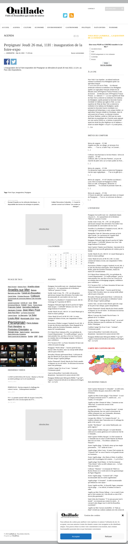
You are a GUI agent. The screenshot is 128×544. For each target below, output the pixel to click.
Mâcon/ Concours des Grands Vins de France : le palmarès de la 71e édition (103, 316)
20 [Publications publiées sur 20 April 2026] (50, 263)
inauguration (20, 192)
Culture (27, 27)
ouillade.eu (12, 534)
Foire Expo (11, 192)
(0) (92, 127)
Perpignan (28, 192)
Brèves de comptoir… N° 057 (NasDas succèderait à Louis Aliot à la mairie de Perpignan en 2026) (104, 181)
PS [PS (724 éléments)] (24, 327)
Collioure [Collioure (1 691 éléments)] (35, 296)
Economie (39, 27)
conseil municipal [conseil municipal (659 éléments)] (13, 303)
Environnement (54, 27)
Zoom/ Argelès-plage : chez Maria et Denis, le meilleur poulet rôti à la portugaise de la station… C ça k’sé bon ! (106, 458)
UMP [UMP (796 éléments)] (36, 336)
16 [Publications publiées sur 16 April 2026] (66, 261)
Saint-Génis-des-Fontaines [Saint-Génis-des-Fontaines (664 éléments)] (17, 334)
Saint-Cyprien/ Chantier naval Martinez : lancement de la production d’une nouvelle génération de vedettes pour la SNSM (106, 249)
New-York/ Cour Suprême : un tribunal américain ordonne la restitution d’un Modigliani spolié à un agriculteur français (103, 81)
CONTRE (94, 57)
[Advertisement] (25, 100)
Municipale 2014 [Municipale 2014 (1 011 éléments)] (27, 318)
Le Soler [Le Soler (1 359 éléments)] (33, 315)
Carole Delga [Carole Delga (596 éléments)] (12, 296)
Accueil (5, 27)
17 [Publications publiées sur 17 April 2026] (71, 261)
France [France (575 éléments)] (30, 305)
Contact (91, 8)
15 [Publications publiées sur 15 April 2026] (60, 261)
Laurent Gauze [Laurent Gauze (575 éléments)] (12, 315)
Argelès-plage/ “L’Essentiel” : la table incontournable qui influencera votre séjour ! (105, 481)
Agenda (16, 27)
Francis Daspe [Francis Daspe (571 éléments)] (37, 305)
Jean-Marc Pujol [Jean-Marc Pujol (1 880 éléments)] (31, 310)
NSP (92, 52)
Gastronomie (72, 27)
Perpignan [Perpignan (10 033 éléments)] (16, 322)
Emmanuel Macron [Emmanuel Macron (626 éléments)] (14, 305)
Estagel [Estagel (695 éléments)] (24, 305)
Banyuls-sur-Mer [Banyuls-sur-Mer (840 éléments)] (14, 293)
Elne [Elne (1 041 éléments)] (35, 303)
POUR (93, 59)
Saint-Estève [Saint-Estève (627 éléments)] (35, 332)
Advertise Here (44, 229)
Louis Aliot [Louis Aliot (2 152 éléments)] (13, 318)
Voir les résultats (106, 65)
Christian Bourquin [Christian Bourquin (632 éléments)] (23, 296)
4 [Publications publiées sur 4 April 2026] (76, 257)
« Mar (65, 268)
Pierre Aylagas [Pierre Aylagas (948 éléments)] (32, 323)
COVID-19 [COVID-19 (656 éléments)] (23, 303)
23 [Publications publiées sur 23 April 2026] (66, 263)
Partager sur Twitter (14, 62)
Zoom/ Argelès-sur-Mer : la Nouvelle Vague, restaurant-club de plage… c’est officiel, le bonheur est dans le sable (105, 487)
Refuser (108, 536)
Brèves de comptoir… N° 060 (97, 143)
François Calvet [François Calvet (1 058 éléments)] (14, 307)
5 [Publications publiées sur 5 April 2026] (81, 257)
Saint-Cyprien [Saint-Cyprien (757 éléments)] (25, 332)
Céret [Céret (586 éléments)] (30, 303)
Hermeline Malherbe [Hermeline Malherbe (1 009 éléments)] (30, 307)
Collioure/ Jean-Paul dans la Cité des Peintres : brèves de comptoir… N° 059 (106, 156)
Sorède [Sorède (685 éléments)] (30, 336)
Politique (86, 27)
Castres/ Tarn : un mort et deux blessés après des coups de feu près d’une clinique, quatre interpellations (105, 305)
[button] (122, 515)
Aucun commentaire (77, 53)
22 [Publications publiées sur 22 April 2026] (60, 263)
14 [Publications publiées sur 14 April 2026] (55, 261)
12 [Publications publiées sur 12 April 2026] (81, 259)
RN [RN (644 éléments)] (31, 330)
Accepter (76, 536)
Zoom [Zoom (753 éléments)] (41, 336)
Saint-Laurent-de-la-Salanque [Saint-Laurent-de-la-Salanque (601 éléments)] (17, 336)
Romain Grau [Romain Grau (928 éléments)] (13, 332)
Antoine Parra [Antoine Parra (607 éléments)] (22, 286)
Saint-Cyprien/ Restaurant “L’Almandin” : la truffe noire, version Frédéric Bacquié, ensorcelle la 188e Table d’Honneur (106, 391)
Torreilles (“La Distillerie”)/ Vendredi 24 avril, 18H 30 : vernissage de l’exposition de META (105, 229)
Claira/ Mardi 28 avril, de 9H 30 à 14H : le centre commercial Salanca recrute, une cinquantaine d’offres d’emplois (105, 261)
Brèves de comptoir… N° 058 (97, 168)
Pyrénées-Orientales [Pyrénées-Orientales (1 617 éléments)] (18, 329)
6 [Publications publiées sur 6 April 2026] (50, 259)
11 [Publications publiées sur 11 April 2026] (76, 259)
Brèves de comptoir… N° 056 (97, 193)
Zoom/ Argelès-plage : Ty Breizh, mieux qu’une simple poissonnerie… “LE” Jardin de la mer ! (105, 446)
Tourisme (113, 27)
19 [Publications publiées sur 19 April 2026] (81, 261)
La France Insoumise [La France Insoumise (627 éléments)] (28, 312)
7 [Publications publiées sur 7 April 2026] (55, 259)
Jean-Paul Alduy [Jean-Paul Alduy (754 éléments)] (14, 313)
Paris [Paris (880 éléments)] (37, 318)
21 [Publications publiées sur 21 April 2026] (55, 263)
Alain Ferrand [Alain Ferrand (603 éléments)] (12, 286)
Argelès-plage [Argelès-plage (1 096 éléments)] (33, 286)
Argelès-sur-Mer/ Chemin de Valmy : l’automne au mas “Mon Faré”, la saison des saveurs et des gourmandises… (105, 404)
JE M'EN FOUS (96, 49)
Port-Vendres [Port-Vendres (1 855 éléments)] (15, 326)
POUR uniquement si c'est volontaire (103, 54)
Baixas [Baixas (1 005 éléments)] (33, 290)
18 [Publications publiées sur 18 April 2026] (76, 261)
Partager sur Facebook (7, 62)
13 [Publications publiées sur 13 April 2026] (50, 261)
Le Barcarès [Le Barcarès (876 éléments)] (23, 315)
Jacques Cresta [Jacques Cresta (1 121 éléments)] (15, 310)
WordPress (15, 536)
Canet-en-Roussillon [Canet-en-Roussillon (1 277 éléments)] (31, 293)
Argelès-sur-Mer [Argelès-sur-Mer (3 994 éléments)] (19, 290)
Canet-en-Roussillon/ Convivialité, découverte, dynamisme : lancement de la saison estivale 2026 (103, 333)
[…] (89, 127)
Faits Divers (99, 27)
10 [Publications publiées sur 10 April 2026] (71, 259)
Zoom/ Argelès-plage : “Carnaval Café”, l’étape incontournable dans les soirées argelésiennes (103, 477)
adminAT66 (10, 53)
